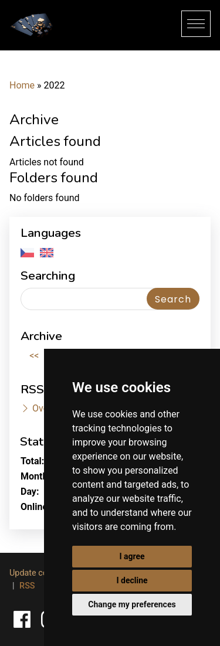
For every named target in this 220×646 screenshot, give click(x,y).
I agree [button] (131, 556)
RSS (27, 586)
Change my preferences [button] (131, 604)
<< (34, 355)
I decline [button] (131, 580)
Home (22, 85)
